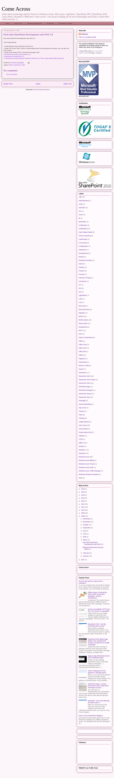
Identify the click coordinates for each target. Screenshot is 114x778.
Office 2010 (83, 344)
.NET (80, 197)
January (86, 556)
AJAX (81, 204)
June (85, 534)
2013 (83, 501)
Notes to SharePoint (86, 337)
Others (81, 355)
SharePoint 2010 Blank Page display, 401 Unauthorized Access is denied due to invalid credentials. (98, 642)
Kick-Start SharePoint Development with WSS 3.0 (93, 543)
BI (79, 218)
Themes (81, 411)
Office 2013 (83, 348)
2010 (83, 510)
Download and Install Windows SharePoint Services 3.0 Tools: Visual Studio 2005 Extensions (34, 58)
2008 (83, 516)
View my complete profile (87, 37)
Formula (81, 274)
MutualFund (83, 327)
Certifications (83, 229)
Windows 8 (82, 453)
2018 (83, 489)
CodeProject (83, 239)
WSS (23, 65)
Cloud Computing (85, 236)
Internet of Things (85, 278)
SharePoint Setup (85, 394)
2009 (83, 513)
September (87, 528)
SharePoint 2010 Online (87, 380)
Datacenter (82, 250)
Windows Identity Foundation (89, 474)
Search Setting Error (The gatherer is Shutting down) (97, 672)
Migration (82, 313)
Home (8, 23)
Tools (80, 415)
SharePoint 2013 (84, 383)
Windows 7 (82, 450)
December (86, 519)
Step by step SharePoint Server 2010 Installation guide (99, 657)
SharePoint (17, 65)
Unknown (84, 34)
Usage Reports (84, 422)
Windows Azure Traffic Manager (90, 471)
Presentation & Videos (65, 23)
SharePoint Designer (86, 390)
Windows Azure (84, 457)
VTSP (81, 439)
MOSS (11, 65)
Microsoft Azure (84, 309)
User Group (83, 425)
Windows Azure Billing (86, 460)
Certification (83, 225)
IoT (80, 285)
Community (83, 243)
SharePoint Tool (84, 397)
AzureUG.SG (18, 23)
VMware (81, 436)
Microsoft (82, 306)
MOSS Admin (83, 320)
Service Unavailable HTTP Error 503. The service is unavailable (99, 610)
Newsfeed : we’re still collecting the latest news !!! (98, 701)
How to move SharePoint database (91, 716)
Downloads (50, 23)
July (84, 531)
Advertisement (84, 200)
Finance (81, 271)
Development (83, 253)
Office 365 (82, 351)
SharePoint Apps (84, 387)
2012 (83, 504)
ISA (80, 292)
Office (81, 341)
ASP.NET (82, 208)
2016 (83, 492)
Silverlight (82, 401)
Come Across (16, 9)
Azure (81, 215)
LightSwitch (83, 295)
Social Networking (85, 404)
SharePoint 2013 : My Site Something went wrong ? (97, 625)
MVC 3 (81, 330)
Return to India (84, 365)
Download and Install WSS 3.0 (14, 56)
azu (80, 211)
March (85, 540)
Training (81, 418)
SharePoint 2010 (84, 376)
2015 (83, 495)
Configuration (83, 246)
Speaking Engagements (34, 23)
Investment (82, 281)
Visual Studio (83, 429)
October (86, 525)
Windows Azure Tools (86, 467)
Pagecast (82, 358)
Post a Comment (11, 74)
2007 (83, 560)
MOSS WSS (83, 323)
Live (80, 302)
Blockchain (82, 222)
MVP (80, 334)
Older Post (67, 84)
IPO (80, 288)
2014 (83, 498)
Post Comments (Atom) (41, 89)
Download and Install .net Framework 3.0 (17, 54)
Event (81, 264)
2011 (83, 507)
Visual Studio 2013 (85, 432)
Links (80, 299)
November (86, 522)
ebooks (81, 257)
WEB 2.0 (82, 443)
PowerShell (83, 362)
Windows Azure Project (87, 464)
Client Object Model (85, 232)
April (84, 537)
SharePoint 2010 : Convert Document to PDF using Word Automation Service (98, 686)
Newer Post (8, 84)
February (86, 553)
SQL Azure (82, 408)
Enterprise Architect (85, 260)
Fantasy (81, 267)
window (81, 446)
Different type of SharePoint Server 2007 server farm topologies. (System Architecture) (97, 595)
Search (81, 369)
